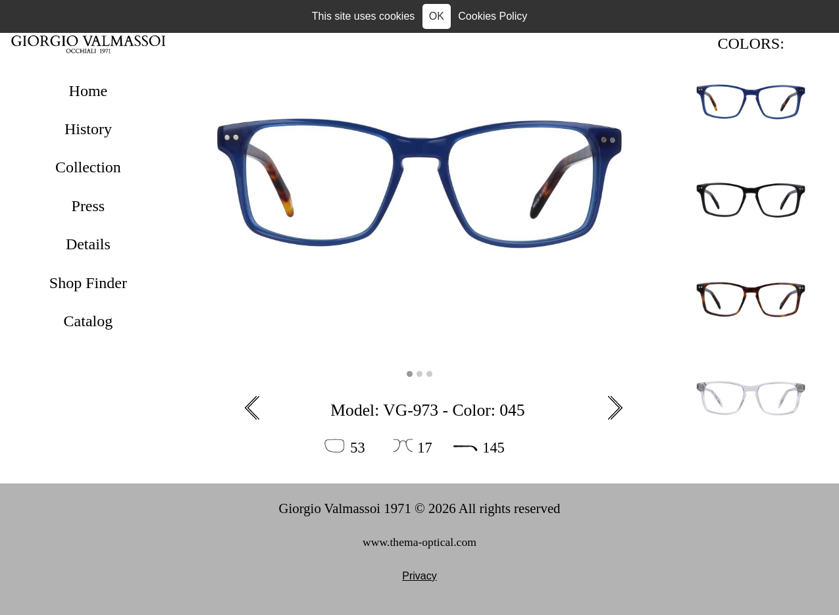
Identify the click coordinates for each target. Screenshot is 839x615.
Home (88, 90)
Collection (88, 167)
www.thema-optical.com (419, 542)
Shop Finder (88, 282)
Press (88, 205)
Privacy (419, 575)
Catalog (88, 321)
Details (88, 244)
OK (436, 16)
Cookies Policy (492, 16)
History (88, 128)
